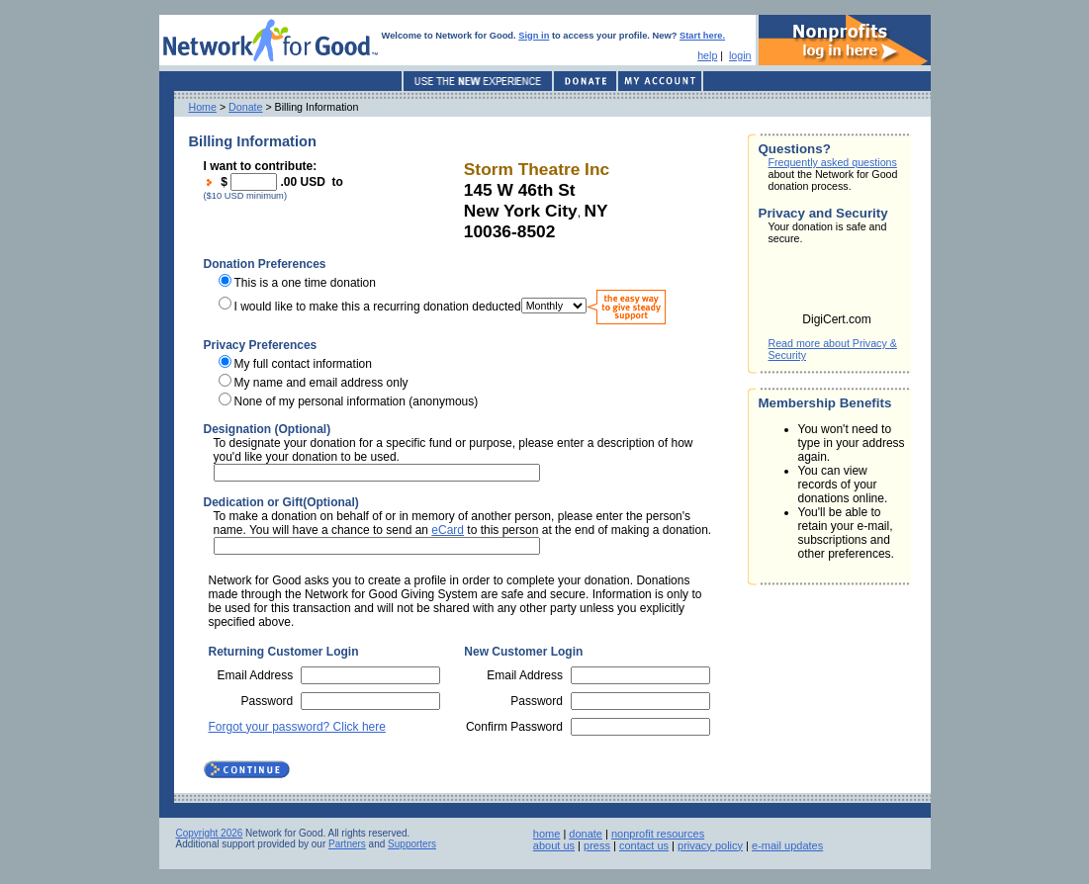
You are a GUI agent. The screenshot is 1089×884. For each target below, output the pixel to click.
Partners (347, 844)
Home (203, 107)
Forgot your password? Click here (297, 727)
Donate (245, 107)
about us (554, 845)
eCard (447, 530)
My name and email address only (321, 383)
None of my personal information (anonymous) (356, 401)
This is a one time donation (305, 283)
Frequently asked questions (833, 162)
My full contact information (303, 364)
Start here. (702, 36)
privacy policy (710, 845)
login (740, 55)
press (597, 845)
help (707, 55)
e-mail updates (787, 845)
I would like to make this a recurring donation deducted (377, 305)
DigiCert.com (836, 319)
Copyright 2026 (209, 833)
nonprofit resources (657, 834)
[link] (836, 284)
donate (585, 834)
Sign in (533, 36)
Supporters (412, 844)
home (547, 834)
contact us (644, 845)
